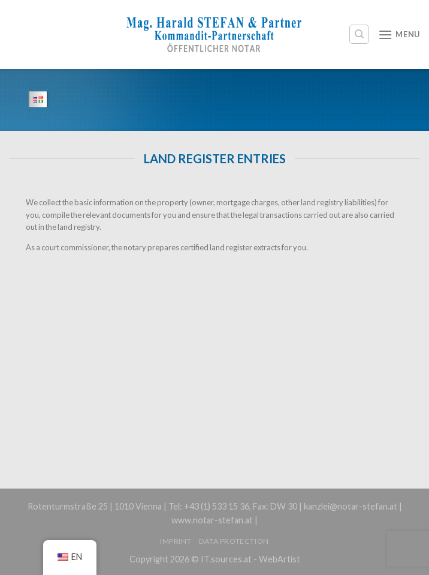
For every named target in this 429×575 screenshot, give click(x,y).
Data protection (234, 541)
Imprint (175, 541)
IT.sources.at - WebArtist (250, 559)
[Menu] (399, 34)
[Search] (359, 34)
